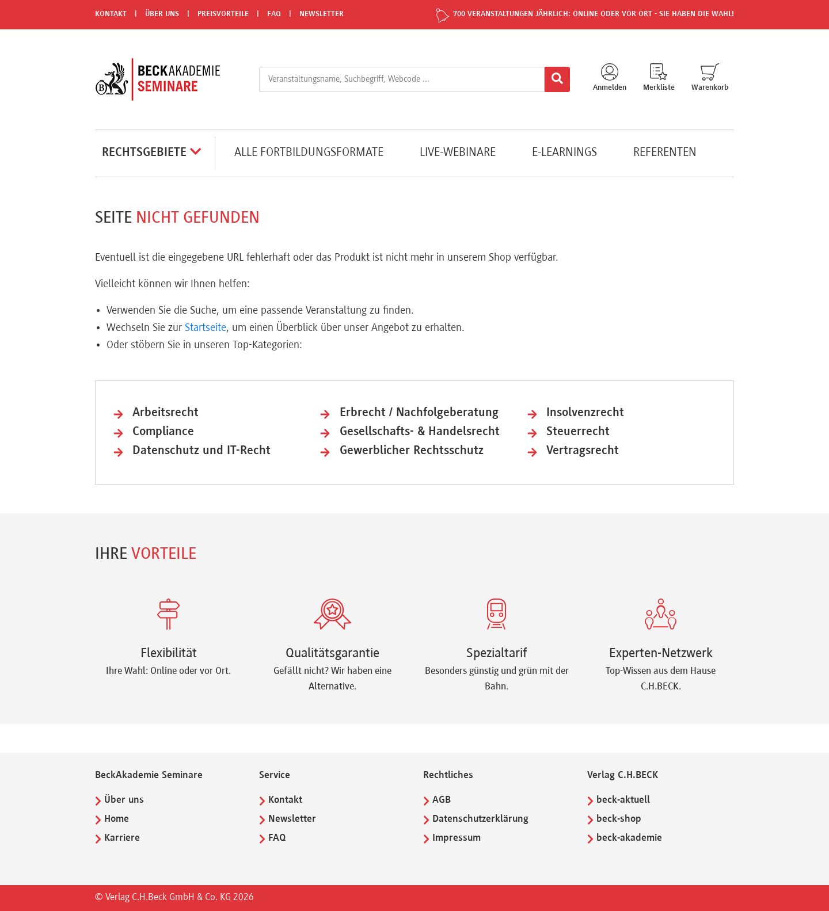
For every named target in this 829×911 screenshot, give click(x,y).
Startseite (205, 328)
